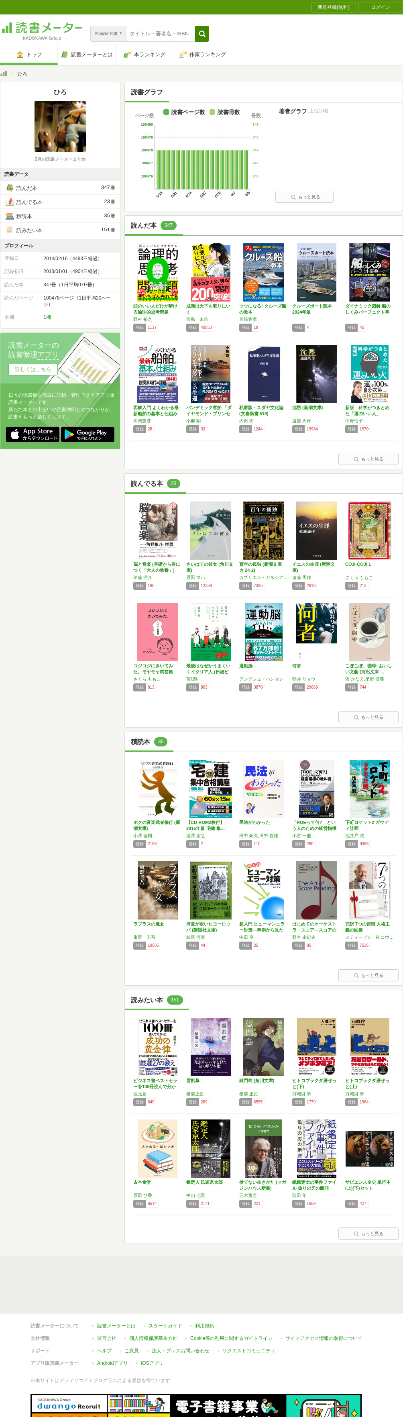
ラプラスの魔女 (148, 924)
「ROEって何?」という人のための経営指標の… (314, 828)
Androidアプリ (112, 1326)
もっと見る (305, 197)
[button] (202, 34)
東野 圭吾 (144, 937)
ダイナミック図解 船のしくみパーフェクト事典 (368, 312)
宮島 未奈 (197, 319)
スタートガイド (165, 1289)
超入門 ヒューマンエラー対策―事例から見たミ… (262, 930)
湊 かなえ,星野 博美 (364, 679)
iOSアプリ (152, 1326)
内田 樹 (246, 420)
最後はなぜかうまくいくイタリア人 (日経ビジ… (208, 671)
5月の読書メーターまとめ (60, 159)
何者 (296, 665)
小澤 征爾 (142, 835)
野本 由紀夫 (303, 937)
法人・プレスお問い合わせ (181, 1313)
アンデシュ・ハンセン (261, 679)
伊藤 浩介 (142, 577)
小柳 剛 (193, 420)
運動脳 (245, 665)
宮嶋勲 (192, 679)
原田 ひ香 (142, 1195)
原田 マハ (195, 577)
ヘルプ (104, 1313)
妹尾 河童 (195, 937)
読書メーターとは (116, 1289)
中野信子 (354, 420)
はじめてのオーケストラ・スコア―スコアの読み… (314, 930)
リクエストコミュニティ (248, 1313)
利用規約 (204, 1289)
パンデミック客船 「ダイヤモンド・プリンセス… (209, 413)
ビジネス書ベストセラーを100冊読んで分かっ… (155, 1086)
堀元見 (140, 1093)
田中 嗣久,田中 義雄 (258, 835)
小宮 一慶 (301, 835)
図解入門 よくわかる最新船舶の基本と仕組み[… (156, 413)
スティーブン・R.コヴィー (369, 937)
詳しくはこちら (33, 369)
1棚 (47, 317)
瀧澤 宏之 (195, 835)
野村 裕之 (142, 319)
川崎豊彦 (248, 319)
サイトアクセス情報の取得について (323, 1301)
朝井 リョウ (303, 679)
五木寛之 (248, 1195)
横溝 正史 (248, 1093)
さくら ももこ (359, 577)
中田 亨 (246, 937)
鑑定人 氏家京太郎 (204, 1182)
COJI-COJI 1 (358, 564)
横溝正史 (195, 1093)
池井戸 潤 (354, 835)
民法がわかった (254, 822)
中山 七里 (195, 1195)
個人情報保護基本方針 (153, 1301)
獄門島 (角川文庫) (256, 1080)
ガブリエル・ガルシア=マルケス (263, 577)
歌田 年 (299, 1195)
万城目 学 (301, 1093)
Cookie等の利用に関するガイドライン (231, 1301)
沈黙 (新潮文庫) (307, 407)
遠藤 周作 (301, 420)
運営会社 (106, 1301)
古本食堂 (142, 1182)
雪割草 (192, 1080)
